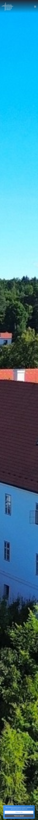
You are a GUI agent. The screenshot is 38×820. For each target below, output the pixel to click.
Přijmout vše (19, 812)
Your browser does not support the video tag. (19, 410)
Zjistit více (24, 809)
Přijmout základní (19, 816)
